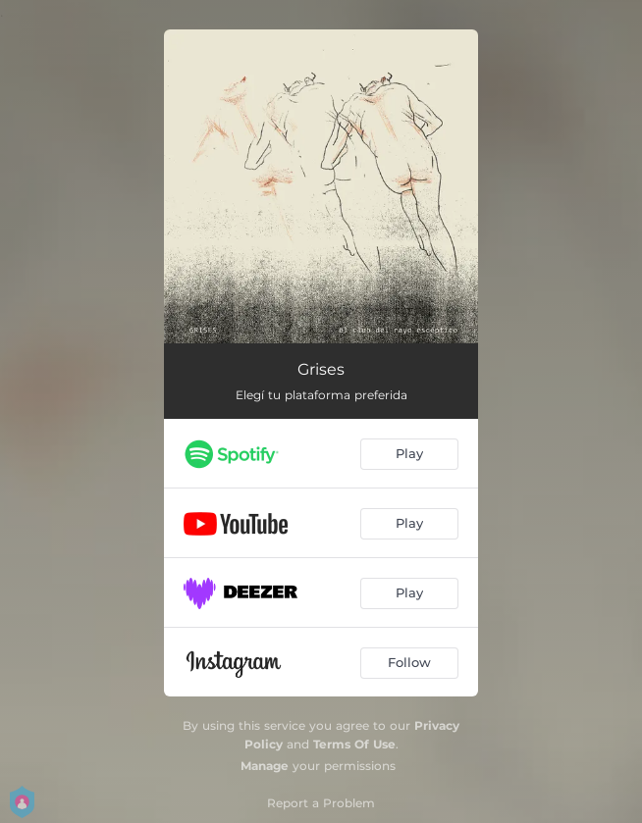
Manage (265, 765)
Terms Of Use (354, 744)
